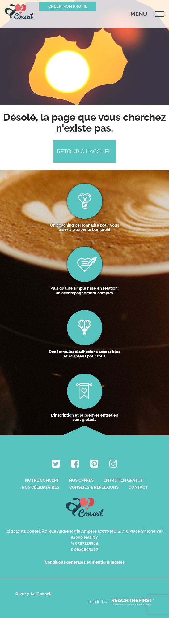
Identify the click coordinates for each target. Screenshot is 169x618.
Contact (138, 487)
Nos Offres (81, 480)
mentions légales (108, 562)
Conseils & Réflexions (94, 487)
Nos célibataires (40, 487)
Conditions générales (65, 562)
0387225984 (84, 543)
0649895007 (84, 549)
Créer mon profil (67, 6)
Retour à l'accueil (84, 151)
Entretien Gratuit (124, 480)
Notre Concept (42, 480)
